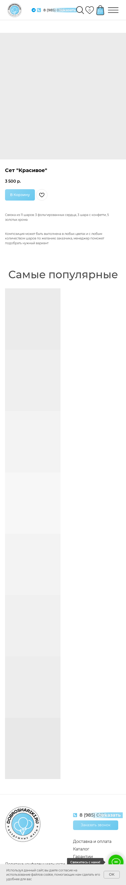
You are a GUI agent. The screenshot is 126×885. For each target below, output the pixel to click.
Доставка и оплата (92, 841)
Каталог (81, 849)
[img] (39, 10)
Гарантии (83, 856)
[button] (95, 825)
